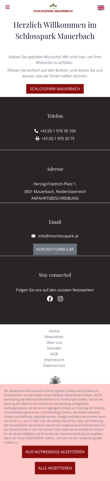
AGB (54, 354)
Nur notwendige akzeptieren (54, 451)
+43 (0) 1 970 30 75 (58, 138)
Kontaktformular (55, 249)
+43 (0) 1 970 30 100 (58, 131)
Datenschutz (54, 365)
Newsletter (54, 336)
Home (54, 331)
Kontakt (54, 348)
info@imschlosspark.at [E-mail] (55, 236)
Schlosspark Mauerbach (55, 88)
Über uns (54, 342)
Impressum (54, 359)
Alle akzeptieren (55, 468)
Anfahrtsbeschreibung (55, 198)
